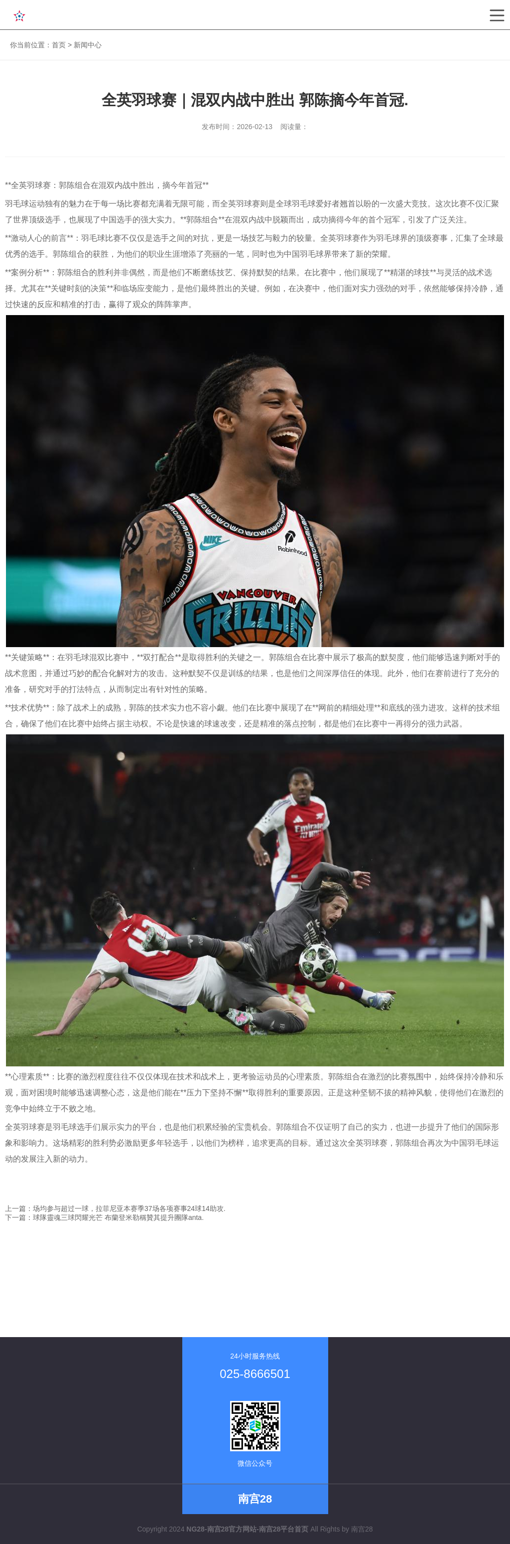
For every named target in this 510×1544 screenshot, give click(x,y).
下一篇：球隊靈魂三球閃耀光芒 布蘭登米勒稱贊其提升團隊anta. (104, 1217)
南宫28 (362, 1529)
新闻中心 (88, 45)
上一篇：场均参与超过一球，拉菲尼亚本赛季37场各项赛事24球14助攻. (115, 1208)
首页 (59, 45)
